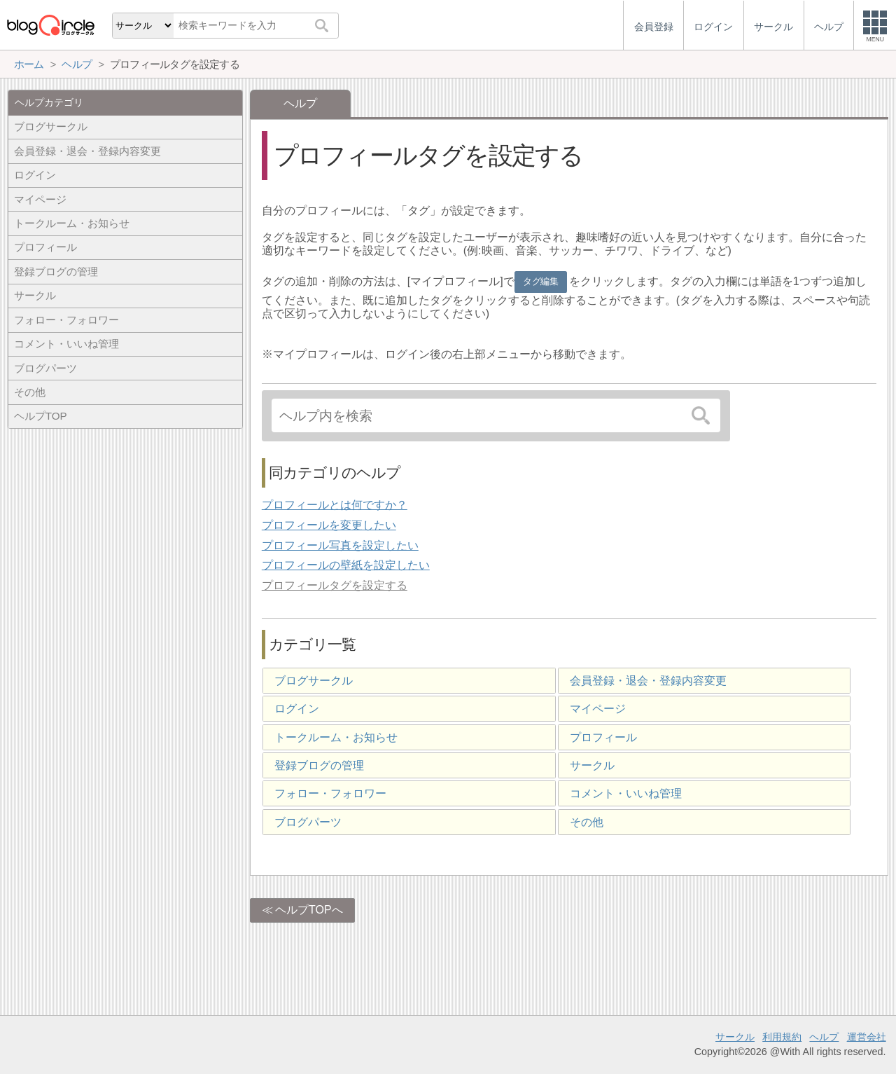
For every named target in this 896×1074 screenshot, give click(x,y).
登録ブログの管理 (319, 765)
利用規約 (782, 1036)
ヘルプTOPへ (309, 910)
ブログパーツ (308, 822)
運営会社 (866, 1036)
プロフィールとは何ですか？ (334, 505)
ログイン (296, 709)
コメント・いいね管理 (626, 793)
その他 (586, 822)
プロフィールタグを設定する (334, 585)
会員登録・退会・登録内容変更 (648, 681)
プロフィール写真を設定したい (340, 545)
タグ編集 (540, 281)
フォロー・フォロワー (330, 793)
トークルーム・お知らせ (336, 737)
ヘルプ (824, 1036)
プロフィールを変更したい (329, 525)
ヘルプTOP (40, 416)
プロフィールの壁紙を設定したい (346, 565)
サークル (592, 765)
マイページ (598, 709)
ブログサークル (313, 681)
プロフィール (603, 737)
